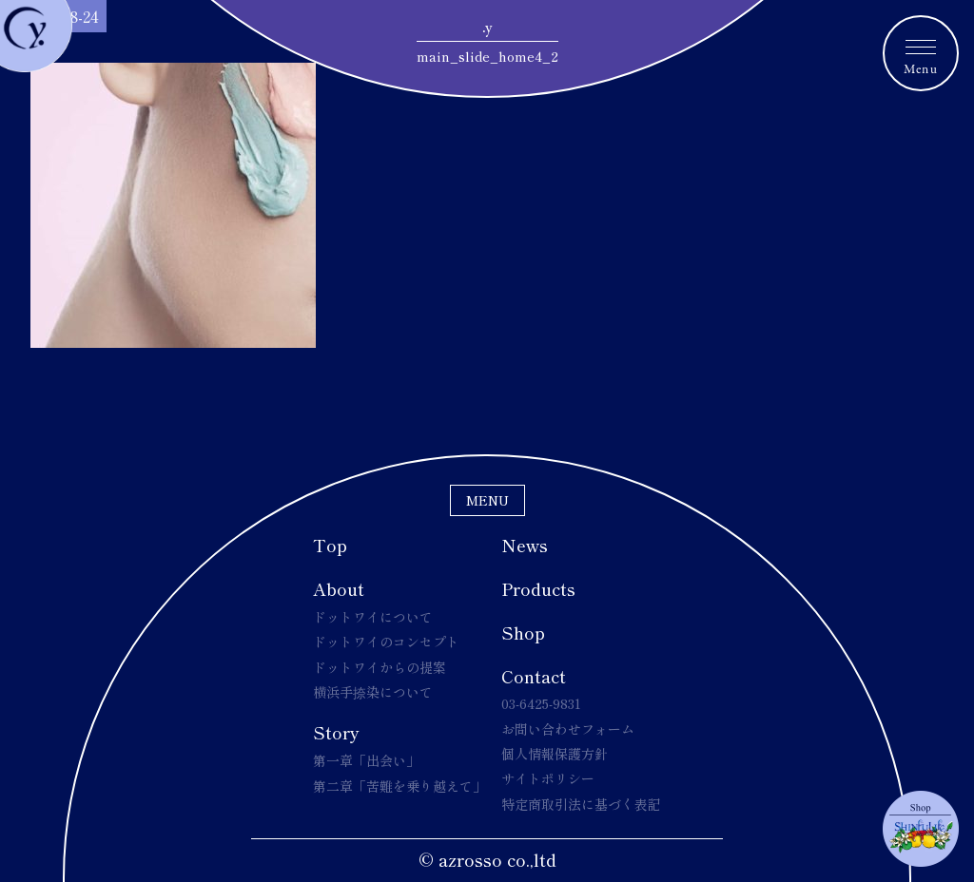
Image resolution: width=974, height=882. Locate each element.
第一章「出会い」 (366, 760)
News (524, 544)
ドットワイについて (373, 616)
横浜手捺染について (373, 691)
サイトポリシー (547, 778)
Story (336, 731)
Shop (523, 632)
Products (538, 588)
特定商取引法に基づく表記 (581, 804)
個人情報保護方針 (554, 753)
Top (330, 544)
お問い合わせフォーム (567, 728)
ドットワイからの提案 (379, 667)
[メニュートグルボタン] (921, 53)
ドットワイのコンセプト (386, 641)
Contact (533, 675)
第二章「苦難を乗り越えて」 (399, 786)
